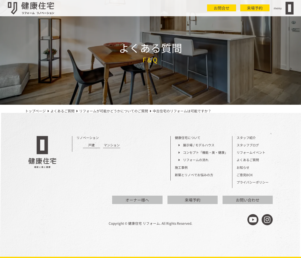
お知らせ (243, 168)
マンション (112, 145)
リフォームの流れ (193, 160)
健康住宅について (187, 138)
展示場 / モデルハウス (196, 145)
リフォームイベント (251, 153)
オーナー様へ (137, 200)
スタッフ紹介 (246, 138)
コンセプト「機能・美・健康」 (203, 153)
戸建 (91, 145)
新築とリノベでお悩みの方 (194, 175)
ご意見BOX (245, 175)
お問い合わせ (247, 200)
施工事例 (181, 168)
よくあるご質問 (248, 160)
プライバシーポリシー (253, 182)
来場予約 (255, 8)
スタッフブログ (248, 145)
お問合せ (221, 8)
